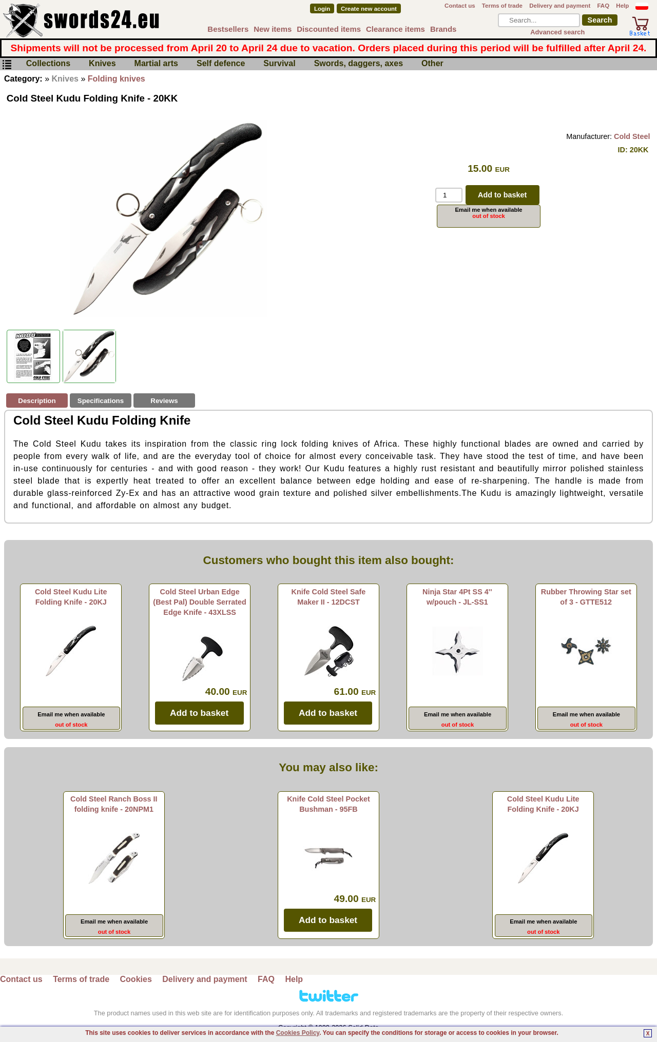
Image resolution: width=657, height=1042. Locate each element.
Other (432, 63)
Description (36, 401)
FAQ (603, 6)
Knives (102, 63)
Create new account (369, 9)
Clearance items (395, 29)
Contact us (460, 6)
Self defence (221, 63)
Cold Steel (632, 136)
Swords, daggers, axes (358, 63)
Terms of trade (502, 6)
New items (273, 29)
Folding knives (116, 78)
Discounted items (329, 29)
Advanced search (557, 32)
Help (622, 6)
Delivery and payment (559, 6)
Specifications (101, 401)
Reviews (164, 401)
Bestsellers (227, 29)
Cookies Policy (297, 1032)
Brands (443, 29)
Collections (48, 63)
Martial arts (156, 63)
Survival (279, 63)
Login (322, 9)
